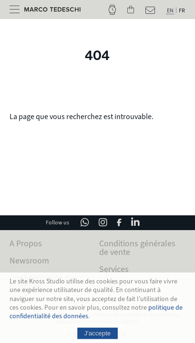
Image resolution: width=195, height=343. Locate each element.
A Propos (26, 243)
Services (114, 269)
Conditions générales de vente (137, 247)
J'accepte (97, 335)
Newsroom (29, 260)
